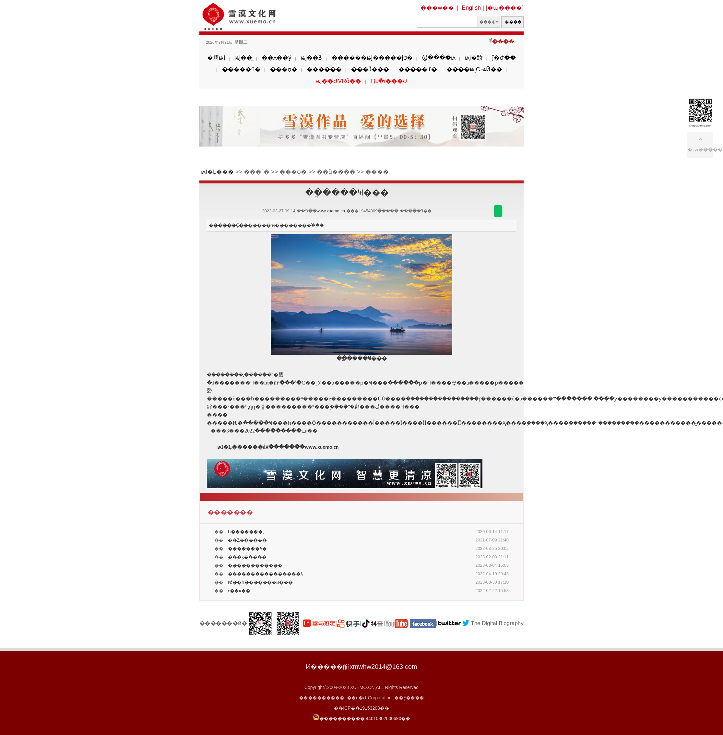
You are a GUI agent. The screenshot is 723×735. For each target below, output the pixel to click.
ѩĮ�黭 (474, 57)
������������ (255, 565)
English (471, 8)
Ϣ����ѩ (439, 57)
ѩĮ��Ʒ (311, 57)
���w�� (437, 8)
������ (324, 69)
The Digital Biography (497, 623)
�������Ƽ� (247, 548)
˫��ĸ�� (239, 590)
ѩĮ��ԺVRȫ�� (338, 81)
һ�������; (246, 531)
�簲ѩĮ (216, 57)
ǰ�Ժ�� (504, 57)
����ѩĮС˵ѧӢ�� (474, 69)
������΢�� (498, 211)
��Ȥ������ (247, 540)
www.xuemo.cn (331, 210)
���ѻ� (283, 69)
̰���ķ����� (247, 557)
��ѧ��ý (276, 57)
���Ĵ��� (370, 69)
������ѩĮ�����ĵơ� (372, 57)
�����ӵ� (241, 69)
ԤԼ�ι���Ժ (389, 81)
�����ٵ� (417, 69)
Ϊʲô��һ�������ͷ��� (260, 582)
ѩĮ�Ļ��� (217, 172)
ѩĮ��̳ (243, 57)
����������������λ (265, 573)
